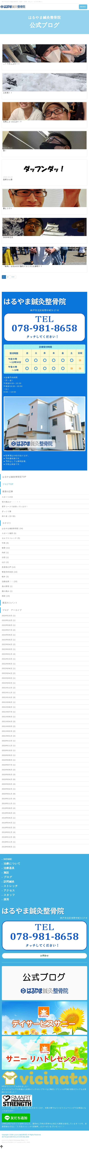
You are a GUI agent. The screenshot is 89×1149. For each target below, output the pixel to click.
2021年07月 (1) (9, 712)
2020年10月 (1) (9, 750)
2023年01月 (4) (9, 654)
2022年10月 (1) (9, 659)
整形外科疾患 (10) (9, 572)
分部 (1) (5, 557)
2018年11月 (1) (9, 842)
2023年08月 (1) (9, 625)
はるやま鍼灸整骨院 (20, 1135)
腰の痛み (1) (7, 591)
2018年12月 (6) (9, 837)
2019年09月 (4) (9, 808)
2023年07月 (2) (9, 630)
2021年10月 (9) (9, 697)
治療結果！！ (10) (9, 581)
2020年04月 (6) (9, 779)
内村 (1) (5, 553)
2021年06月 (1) (9, 717)
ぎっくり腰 (6, 511)
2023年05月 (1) (9, 640)
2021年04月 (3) (9, 721)
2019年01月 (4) (9, 832)
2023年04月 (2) (9, 644)
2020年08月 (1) (9, 760)
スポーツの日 (7, 497)
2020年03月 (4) (9, 784)
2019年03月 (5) (9, 827)
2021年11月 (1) (9, 693)
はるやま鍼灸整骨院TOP (14, 477)
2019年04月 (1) (9, 823)
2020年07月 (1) (9, 765)
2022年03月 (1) (9, 678)
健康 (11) (6, 548)
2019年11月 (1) (9, 803)
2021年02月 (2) (9, 731)
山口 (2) (5, 562)
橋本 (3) (5, 577)
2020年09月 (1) (9, 755)
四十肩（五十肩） (9, 516)
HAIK (28, 1142)
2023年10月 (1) (9, 620)
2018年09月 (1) (9, 847)
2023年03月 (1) (9, 649)
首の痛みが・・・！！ (11, 502)
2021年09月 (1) (9, 702)
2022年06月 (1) (9, 668)
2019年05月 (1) (9, 818)
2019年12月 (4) (9, 799)
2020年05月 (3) (9, 774)
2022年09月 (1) (9, 664)
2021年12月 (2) (9, 688)
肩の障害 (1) (7, 586)
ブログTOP (7, 484)
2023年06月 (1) (9, 635)
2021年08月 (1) (9, 707)
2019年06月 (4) (9, 813)
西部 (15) (6, 596)
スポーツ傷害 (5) (9, 533)
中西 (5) (5, 543)
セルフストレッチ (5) (11, 538)
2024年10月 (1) (9, 616)
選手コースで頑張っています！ (15, 507)
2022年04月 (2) (9, 673)
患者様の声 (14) (9, 567)
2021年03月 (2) (9, 726)
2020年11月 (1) (9, 746)
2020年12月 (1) (9, 741)
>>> (12, 277)
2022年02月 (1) (9, 683)
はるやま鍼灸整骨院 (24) (12, 528)
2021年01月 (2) (9, 736)
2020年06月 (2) (9, 770)
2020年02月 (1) (9, 789)
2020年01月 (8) (9, 794)
